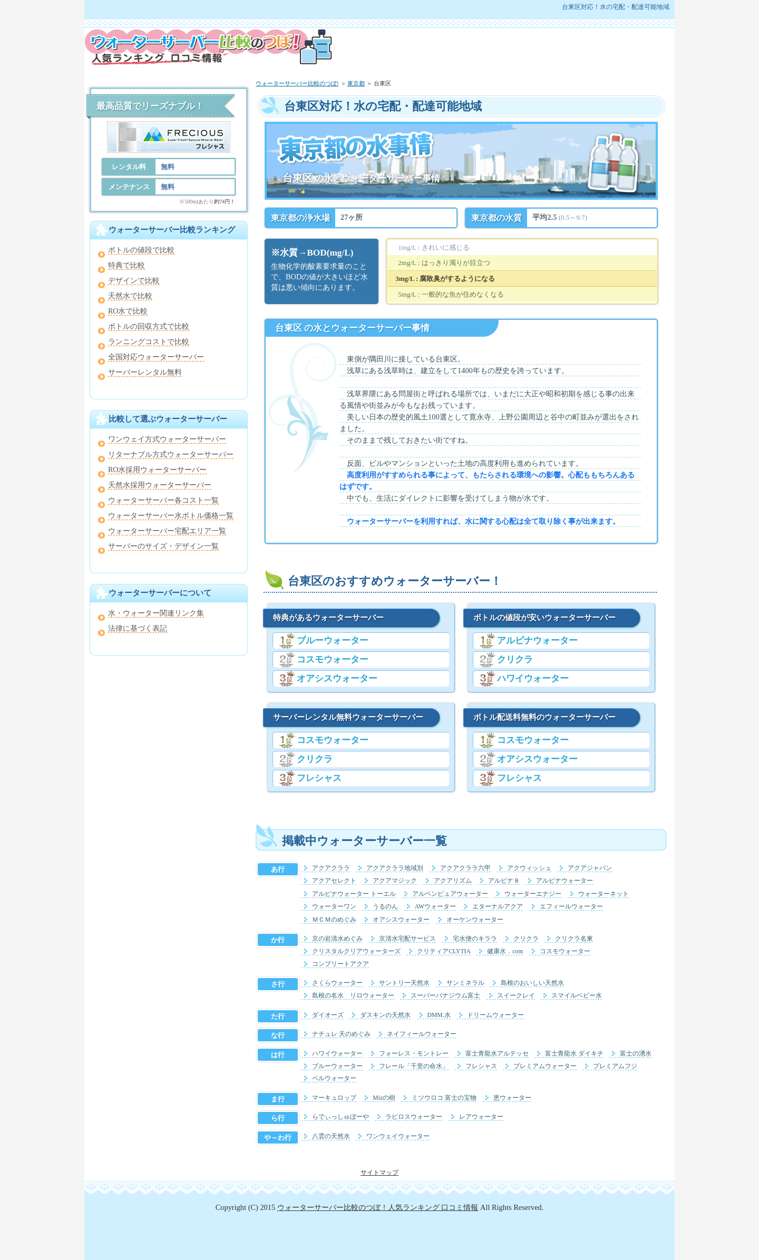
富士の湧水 (635, 1053)
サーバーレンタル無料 (145, 372)
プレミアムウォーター (545, 1066)
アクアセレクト (334, 880)
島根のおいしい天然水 (532, 983)
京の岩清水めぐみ (337, 938)
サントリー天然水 (404, 983)
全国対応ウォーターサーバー (156, 357)
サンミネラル (465, 983)
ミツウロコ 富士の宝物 (444, 1098)
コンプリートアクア (340, 964)
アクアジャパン (590, 868)
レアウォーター (481, 1117)
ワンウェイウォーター (398, 1136)
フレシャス (319, 778)
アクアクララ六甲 (465, 868)
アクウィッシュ (529, 868)
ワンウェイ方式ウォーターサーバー (167, 439)
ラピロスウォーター (413, 1117)
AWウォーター (435, 906)
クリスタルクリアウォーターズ (356, 951)
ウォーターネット (603, 894)
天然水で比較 (130, 296)
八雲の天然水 (331, 1136)
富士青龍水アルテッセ (497, 1053)
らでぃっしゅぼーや (340, 1117)
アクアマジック (395, 880)
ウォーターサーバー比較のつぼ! (297, 83)
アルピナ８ (504, 880)
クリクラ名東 (574, 938)
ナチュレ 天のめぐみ (341, 1034)
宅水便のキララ (475, 938)
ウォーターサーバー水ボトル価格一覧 (170, 516)
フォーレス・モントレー (414, 1053)
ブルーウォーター (332, 641)
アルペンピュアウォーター (450, 894)
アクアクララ (331, 868)
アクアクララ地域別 (394, 868)
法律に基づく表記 (137, 628)
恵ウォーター (512, 1098)
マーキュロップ (334, 1098)
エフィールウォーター (571, 906)
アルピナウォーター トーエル (354, 894)
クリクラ (315, 759)
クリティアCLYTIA (444, 951)
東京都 (356, 83)
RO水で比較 (128, 311)
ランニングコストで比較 (148, 342)
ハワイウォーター (533, 678)
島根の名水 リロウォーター (353, 995)
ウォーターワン (334, 906)
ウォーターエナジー (532, 894)
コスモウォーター (332, 660)
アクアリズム (453, 880)
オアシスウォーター (337, 678)
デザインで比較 (134, 281)
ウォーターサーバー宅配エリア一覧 (167, 531)
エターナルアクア (497, 906)
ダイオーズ (328, 1015)
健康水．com (505, 951)
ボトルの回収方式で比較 (148, 326)
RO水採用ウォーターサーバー (157, 470)
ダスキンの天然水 (385, 1015)
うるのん (385, 906)
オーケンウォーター (474, 919)
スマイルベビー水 (576, 995)
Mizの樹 (384, 1098)
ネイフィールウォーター (421, 1034)
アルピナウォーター (537, 641)
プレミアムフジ (615, 1066)
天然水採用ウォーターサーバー (159, 485)
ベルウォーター (334, 1078)
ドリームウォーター (495, 1015)
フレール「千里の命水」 (414, 1066)
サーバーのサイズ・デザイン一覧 (163, 546)
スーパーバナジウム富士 (445, 995)
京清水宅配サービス (407, 938)
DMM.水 (439, 1015)
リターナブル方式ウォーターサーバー (170, 454)
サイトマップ (379, 1172)
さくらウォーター (337, 983)
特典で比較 (126, 265)
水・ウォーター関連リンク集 (156, 613)
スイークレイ (516, 995)
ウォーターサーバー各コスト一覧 (163, 500)
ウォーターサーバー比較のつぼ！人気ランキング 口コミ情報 (378, 1207)
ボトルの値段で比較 (141, 250)
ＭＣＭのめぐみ (334, 919)
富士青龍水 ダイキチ (574, 1053)
